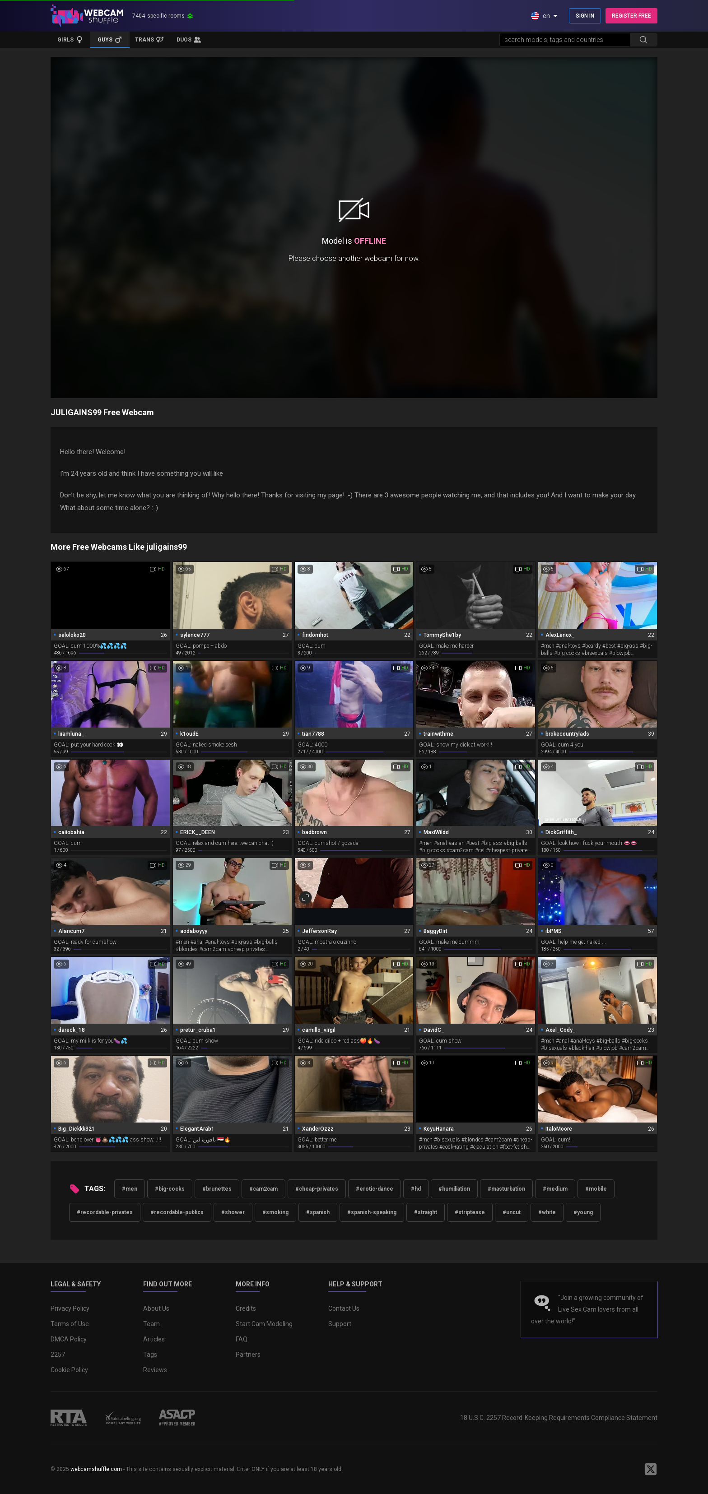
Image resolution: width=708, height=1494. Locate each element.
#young (583, 1212)
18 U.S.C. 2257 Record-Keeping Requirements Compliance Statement (558, 1417)
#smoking (275, 1212)
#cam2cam (263, 1189)
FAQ (241, 1339)
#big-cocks (170, 1189)
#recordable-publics (177, 1212)
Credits (246, 1308)
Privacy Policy (70, 1308)
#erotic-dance (374, 1189)
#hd (416, 1189)
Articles (154, 1339)
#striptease (470, 1212)
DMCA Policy (69, 1339)
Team (151, 1324)
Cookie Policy (69, 1370)
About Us (156, 1308)
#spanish (318, 1212)
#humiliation (454, 1189)
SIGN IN (585, 16)
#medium (555, 1189)
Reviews (155, 1370)
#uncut (512, 1212)
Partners (248, 1354)
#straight (425, 1212)
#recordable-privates (105, 1212)
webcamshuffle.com (96, 1469)
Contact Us (343, 1308)
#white (547, 1212)
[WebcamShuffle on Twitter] (650, 1469)
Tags (150, 1354)
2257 (58, 1354)
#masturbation (506, 1189)
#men (129, 1189)
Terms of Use (70, 1324)
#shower (233, 1212)
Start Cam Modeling (264, 1324)
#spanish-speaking (371, 1212)
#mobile (596, 1189)
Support (339, 1324)
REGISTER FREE (631, 16)
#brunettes (217, 1189)
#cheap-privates (316, 1189)
